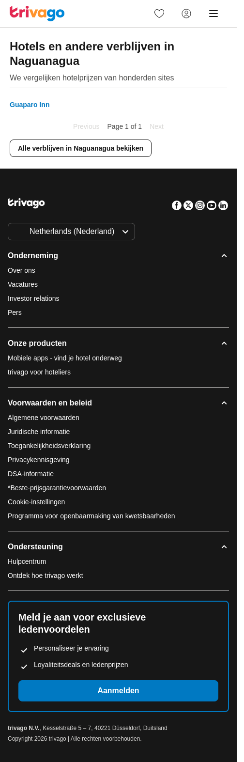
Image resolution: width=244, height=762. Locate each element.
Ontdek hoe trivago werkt (45, 575)
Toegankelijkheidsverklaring (49, 446)
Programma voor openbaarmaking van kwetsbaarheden (91, 516)
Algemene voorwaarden (43, 417)
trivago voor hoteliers (39, 372)
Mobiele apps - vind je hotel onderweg (65, 358)
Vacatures (23, 284)
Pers (15, 312)
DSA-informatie (31, 474)
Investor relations (34, 298)
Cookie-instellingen (37, 502)
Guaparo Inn (29, 105)
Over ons (21, 270)
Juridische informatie (39, 431)
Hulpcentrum (27, 561)
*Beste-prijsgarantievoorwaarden (57, 488)
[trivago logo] (37, 13)
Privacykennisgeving (39, 460)
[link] (159, 13)
